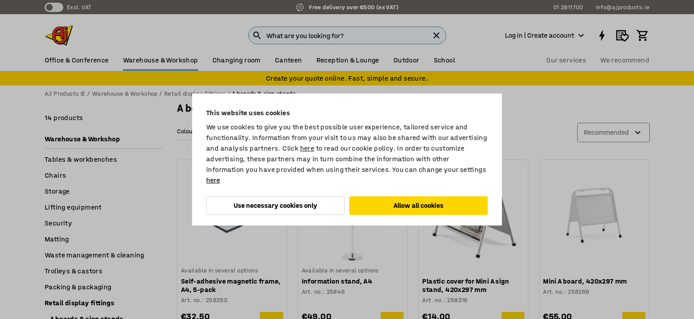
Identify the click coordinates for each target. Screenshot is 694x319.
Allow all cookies (418, 205)
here (307, 148)
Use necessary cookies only (275, 205)
